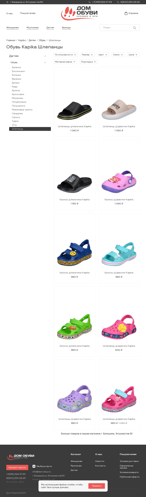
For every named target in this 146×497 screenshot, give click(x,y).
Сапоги (16, 117)
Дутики (15, 83)
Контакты (100, 466)
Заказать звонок (17, 467)
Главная (10, 40)
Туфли (15, 121)
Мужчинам (33, 27)
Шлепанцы (17, 129)
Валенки (16, 79)
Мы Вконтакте (42, 466)
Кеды (14, 86)
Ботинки (16, 75)
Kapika (22, 40)
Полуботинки (19, 102)
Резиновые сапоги (22, 110)
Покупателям (27, 13)
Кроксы (16, 90)
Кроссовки (18, 94)
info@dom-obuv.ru (42, 472)
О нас (9, 13)
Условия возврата (129, 472)
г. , (24, 2)
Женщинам (12, 27)
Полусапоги (18, 106)
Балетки (16, 67)
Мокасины (17, 98)
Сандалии (17, 113)
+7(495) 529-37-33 (16, 474)
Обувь (42, 40)
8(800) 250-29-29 (16, 478)
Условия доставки (129, 461)
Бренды (66, 27)
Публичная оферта (129, 477)
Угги (14, 125)
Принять (97, 486)
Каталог (76, 454)
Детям (50, 27)
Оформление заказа (126, 467)
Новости (99, 461)
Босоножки (18, 71)
